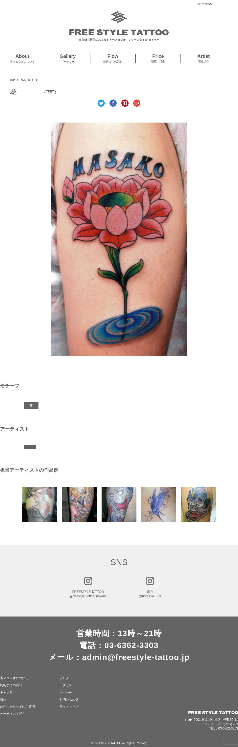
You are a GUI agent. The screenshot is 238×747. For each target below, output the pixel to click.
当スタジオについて (14, 678)
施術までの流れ (11, 685)
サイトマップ (69, 706)
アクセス (66, 685)
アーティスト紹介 (12, 713)
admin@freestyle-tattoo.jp (136, 657)
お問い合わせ (69, 699)
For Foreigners (204, 3)
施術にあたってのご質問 (17, 706)
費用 (3, 699)
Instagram (67, 692)
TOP (12, 80)
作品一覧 (25, 80)
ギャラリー (8, 692)
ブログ (64, 678)
